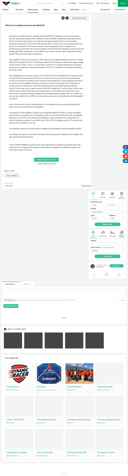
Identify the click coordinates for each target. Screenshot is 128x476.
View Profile (100, 267)
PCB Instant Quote (86, 3)
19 (106, 274)
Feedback (46, 10)
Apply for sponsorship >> (46, 160)
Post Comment (11, 306)
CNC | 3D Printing (102, 3)
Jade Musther (43, 456)
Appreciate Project (77, 18)
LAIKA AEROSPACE (74, 387)
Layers (93, 215)
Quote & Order (107, 224)
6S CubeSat (41, 387)
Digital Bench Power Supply (17, 452)
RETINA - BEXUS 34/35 (15, 420)
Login (114, 3)
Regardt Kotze (13, 456)
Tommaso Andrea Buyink (47, 390)
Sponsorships (33, 10)
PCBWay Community (12, 3)
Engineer (72, 390)
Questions (19, 10)
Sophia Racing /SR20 (105, 387)
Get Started (107, 256)
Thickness (112, 215)
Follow (117, 266)
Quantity (93, 208)
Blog (55, 10)
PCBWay (72, 3)
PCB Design (74, 10)
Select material (102, 247)
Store (64, 10)
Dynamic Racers (12, 387)
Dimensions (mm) (96, 202)
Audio (12, 171)
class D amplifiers (12, 175)
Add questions (105, 9)
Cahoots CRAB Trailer (44, 452)
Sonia (71, 423)
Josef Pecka (73, 456)
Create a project (120, 9)
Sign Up (123, 3)
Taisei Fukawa (104, 390)
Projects (6, 10)
